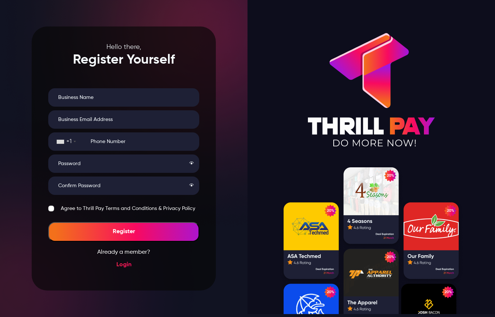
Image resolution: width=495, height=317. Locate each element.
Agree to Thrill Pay (128, 208)
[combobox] (66, 141)
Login (123, 265)
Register (124, 232)
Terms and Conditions (131, 208)
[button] (191, 163)
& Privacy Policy (176, 208)
